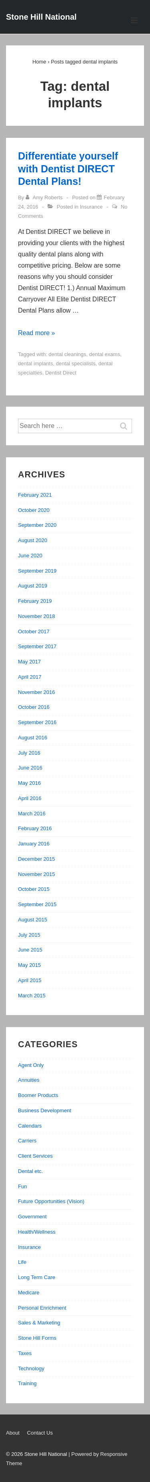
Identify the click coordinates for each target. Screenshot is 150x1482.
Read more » (36, 333)
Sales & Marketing (39, 1323)
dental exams (104, 354)
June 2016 (30, 768)
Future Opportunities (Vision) (51, 1201)
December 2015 (36, 859)
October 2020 (34, 510)
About (13, 1433)
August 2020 (32, 540)
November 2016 (36, 692)
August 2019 (32, 586)
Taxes (25, 1353)
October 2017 (34, 631)
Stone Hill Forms (37, 1338)
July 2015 (29, 935)
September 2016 (37, 722)
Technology (31, 1368)
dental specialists (76, 363)
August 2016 (32, 738)
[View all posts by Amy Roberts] (45, 197)
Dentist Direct (60, 373)
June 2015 (30, 950)
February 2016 (35, 828)
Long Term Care (36, 1277)
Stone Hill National (41, 16)
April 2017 (30, 677)
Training (27, 1383)
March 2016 (32, 814)
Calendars (30, 1126)
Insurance (91, 207)
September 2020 (37, 525)
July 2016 (29, 753)
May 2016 (29, 783)
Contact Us (40, 1433)
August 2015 (32, 920)
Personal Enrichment (42, 1308)
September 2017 (37, 646)
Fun (22, 1186)
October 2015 (34, 889)
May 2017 (29, 662)
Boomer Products (38, 1095)
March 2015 (32, 996)
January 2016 (34, 844)
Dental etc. (30, 1171)
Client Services (35, 1156)
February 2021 (35, 495)
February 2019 (35, 601)
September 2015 (37, 904)
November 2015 (36, 874)
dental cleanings (67, 354)
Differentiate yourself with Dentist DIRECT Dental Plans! (68, 168)
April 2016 (30, 798)
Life (22, 1262)
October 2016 (34, 707)
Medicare (28, 1293)
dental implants (35, 363)
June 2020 (30, 556)
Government (32, 1217)
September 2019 (37, 571)
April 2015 (30, 980)
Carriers (27, 1141)
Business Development (44, 1110)
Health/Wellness (37, 1232)
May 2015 (29, 965)
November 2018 (36, 616)
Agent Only (31, 1065)
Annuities (28, 1080)
